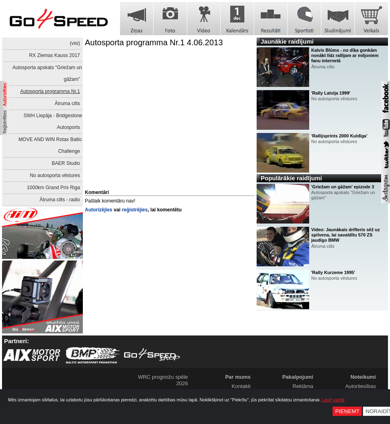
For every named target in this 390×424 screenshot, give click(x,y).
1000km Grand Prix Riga (53, 187)
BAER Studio (66, 163)
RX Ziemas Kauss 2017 (54, 55)
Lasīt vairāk (333, 399)
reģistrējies (135, 210)
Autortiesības (360, 386)
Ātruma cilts (67, 103)
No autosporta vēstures (55, 175)
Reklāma (303, 386)
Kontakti (241, 386)
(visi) (75, 43)
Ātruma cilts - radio (60, 200)
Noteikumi (363, 377)
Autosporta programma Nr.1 (50, 91)
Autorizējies (98, 210)
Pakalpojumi (297, 377)
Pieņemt (347, 411)
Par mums (238, 377)
